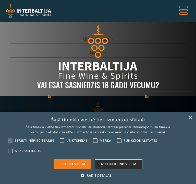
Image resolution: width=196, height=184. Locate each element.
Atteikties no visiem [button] (118, 164)
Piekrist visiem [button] (72, 164)
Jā (49, 96)
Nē (147, 96)
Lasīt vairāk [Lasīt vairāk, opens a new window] (157, 132)
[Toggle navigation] (183, 11)
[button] (97, 175)
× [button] (190, 118)
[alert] (98, 148)
